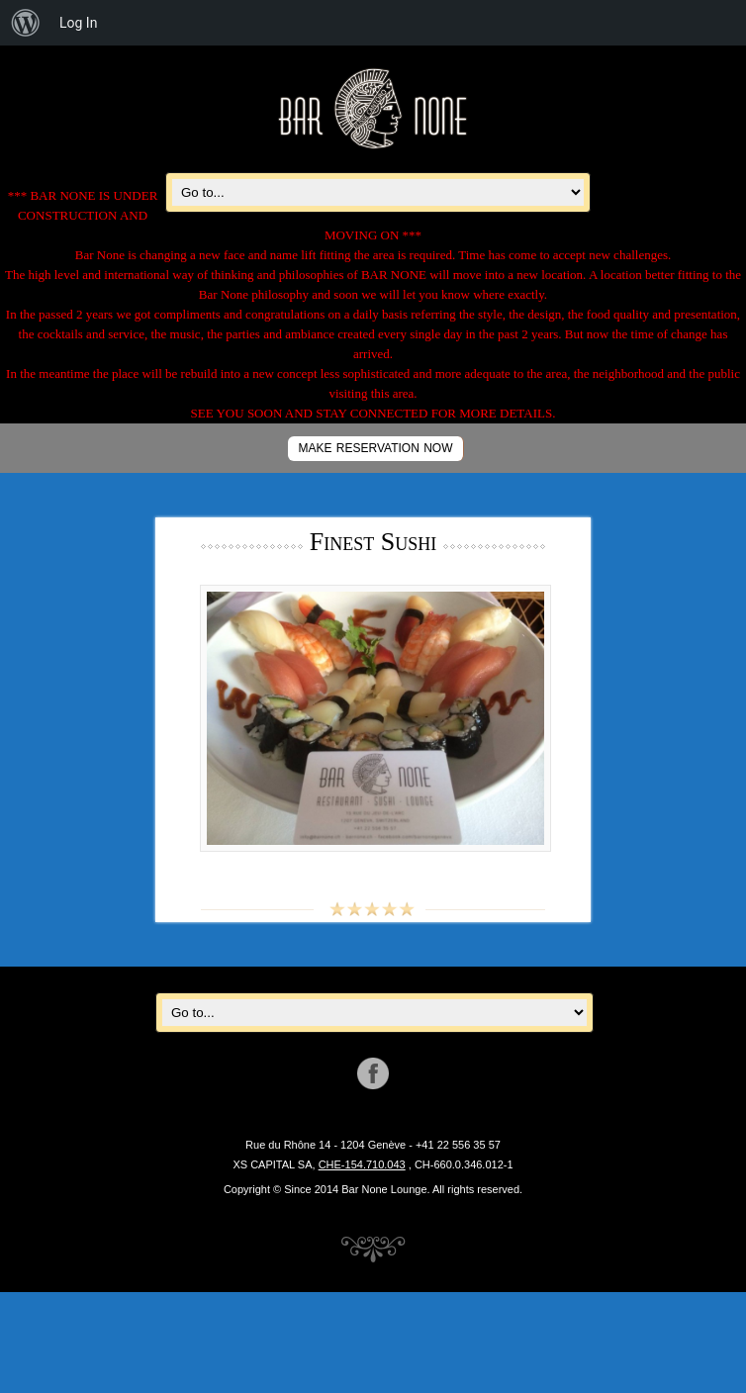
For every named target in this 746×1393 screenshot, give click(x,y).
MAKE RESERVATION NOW (375, 448)
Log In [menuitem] (78, 23)
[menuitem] (25, 23)
